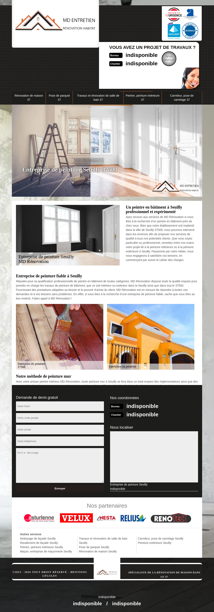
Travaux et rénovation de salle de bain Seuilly (103, 540)
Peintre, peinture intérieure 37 (143, 97)
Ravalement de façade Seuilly (39, 542)
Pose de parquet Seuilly (94, 546)
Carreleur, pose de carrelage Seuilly (161, 537)
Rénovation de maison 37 (29, 97)
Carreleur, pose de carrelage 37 (182, 97)
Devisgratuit (149, 58)
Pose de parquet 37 (59, 97)
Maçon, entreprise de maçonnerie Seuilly (46, 550)
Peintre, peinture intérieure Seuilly (41, 546)
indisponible (119, 54)
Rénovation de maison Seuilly (98, 550)
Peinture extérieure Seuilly (154, 542)
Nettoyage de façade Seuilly (38, 537)
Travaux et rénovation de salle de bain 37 (98, 97)
